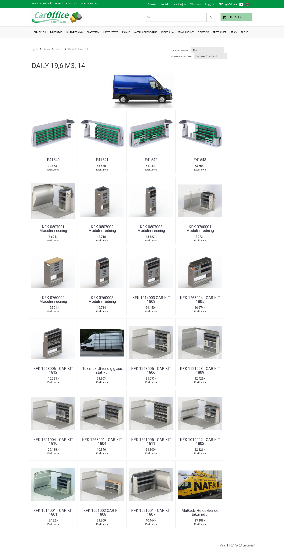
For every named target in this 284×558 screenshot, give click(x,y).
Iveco (59, 49)
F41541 (85, 160)
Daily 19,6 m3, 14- (78, 49)
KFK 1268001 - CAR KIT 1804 (236, 304)
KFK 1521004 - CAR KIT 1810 (198, 304)
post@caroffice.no (42, 542)
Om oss (152, 4)
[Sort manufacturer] (207, 50)
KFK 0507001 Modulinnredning (198, 161)
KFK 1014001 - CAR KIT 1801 (123, 375)
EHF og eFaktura (228, 4)
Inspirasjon (180, 4)
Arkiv (47, 49)
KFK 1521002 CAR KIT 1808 (160, 375)
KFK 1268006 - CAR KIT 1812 (47, 304)
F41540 (47, 160)
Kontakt (165, 4)
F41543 (161, 160)
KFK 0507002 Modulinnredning (236, 161)
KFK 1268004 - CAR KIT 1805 (236, 232)
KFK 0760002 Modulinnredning (123, 232)
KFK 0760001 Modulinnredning (85, 232)
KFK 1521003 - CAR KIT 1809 (161, 304)
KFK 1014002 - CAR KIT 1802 (85, 375)
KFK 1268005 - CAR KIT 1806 (123, 304)
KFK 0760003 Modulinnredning (161, 232)
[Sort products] (210, 56)
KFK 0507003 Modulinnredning (48, 232)
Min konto (195, 4)
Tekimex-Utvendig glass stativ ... (85, 304)
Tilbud (36, 473)
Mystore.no (75, 547)
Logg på (210, 4)
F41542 (123, 160)
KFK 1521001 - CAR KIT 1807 (198, 375)
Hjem (35, 49)
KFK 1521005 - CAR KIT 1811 (47, 375)
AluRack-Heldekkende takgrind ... (236, 376)
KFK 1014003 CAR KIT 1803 (198, 232)
